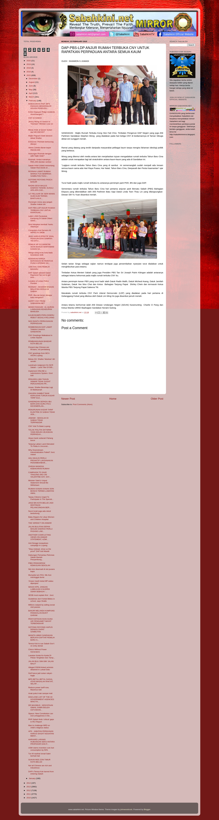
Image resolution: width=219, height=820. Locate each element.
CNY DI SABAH (35, 118)
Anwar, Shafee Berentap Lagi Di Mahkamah (40, 388)
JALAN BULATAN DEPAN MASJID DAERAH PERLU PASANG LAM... (40, 529)
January (32, 778)
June (31, 86)
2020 (29, 61)
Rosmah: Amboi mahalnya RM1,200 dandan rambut (39, 160)
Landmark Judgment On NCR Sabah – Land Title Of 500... (41, 366)
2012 (29, 790)
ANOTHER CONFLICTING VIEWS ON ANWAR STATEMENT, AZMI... (39, 537)
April (31, 93)
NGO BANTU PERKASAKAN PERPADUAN (40, 322)
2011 (29, 794)
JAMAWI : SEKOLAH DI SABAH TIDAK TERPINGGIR (38, 420)
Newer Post (68, 398)
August (32, 82)
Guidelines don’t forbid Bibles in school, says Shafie (41, 600)
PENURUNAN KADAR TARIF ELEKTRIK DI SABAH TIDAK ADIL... (41, 412)
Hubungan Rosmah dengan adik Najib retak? (39, 155)
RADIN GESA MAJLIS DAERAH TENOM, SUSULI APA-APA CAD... (40, 188)
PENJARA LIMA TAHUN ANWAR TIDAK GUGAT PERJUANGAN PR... (39, 381)
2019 (29, 64)
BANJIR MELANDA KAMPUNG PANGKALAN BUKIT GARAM (41, 613)
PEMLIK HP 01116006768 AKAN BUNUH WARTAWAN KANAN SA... (41, 246)
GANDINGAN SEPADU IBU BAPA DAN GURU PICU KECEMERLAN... (40, 404)
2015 (29, 75)
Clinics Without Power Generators (37, 650)
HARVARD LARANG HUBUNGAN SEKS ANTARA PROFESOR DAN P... (41, 741)
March (31, 97)
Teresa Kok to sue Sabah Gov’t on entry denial (41, 645)
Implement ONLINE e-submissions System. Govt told (40, 373)
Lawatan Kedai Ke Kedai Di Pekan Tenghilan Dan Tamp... (41, 656)
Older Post (157, 398)
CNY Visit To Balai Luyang (39, 426)
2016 (29, 72)
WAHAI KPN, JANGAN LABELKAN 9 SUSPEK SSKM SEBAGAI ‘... (39, 589)
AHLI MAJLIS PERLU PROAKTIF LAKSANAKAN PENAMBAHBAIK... (40, 460)
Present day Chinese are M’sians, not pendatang (39, 348)
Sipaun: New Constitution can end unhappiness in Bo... (40, 714)
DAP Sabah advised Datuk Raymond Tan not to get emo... (39, 275)
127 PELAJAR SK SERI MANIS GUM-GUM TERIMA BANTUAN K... (41, 196)
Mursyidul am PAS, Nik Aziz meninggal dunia (40, 576)
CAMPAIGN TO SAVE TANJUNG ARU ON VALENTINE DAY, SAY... (39, 474)
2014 (29, 783)
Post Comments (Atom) (82, 404)
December (33, 78)
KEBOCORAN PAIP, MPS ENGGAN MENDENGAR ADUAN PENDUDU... (39, 106)
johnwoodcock (126, 809)
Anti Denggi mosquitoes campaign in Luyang (38, 544)
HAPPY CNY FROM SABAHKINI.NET (36, 302)
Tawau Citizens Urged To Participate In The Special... (40, 498)
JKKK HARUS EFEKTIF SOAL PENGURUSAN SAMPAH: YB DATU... (41, 238)
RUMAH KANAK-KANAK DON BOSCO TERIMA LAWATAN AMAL (41, 491)
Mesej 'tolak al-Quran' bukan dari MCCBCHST (40, 131)
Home (112, 398)
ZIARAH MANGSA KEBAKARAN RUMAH (38, 467)
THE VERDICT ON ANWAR (40, 523)
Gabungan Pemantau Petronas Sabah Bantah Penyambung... (41, 557)
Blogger (147, 809)
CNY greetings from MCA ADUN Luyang (38, 354)
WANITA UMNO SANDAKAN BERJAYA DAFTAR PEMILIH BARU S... (41, 637)
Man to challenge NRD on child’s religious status (39, 726)
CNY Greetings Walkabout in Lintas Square (40, 336)
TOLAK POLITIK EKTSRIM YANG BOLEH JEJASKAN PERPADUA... (40, 432)
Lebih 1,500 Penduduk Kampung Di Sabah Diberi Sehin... (40, 218)
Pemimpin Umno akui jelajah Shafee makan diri (40, 203)
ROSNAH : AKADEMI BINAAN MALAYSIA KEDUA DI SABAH (41, 289)
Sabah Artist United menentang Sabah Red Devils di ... (41, 166)
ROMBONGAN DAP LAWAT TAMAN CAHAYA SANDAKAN (40, 329)
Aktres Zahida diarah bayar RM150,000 (39, 149)
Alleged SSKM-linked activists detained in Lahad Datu (40, 668)
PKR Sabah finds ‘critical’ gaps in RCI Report (41, 720)
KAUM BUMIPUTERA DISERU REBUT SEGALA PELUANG (41, 316)
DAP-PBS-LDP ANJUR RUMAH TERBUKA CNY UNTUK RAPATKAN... (41, 210)
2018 (29, 68)
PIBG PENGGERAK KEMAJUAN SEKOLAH (39, 564)
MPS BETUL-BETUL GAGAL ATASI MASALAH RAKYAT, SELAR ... (40, 681)
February (33, 101)
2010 (29, 798)
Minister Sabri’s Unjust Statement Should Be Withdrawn (38, 482)
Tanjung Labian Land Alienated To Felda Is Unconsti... (41, 445)
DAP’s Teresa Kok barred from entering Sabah (41, 772)
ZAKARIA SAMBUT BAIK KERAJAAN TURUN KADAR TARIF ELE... (41, 395)
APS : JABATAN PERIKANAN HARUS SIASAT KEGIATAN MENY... (41, 733)
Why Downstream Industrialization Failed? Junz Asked (41, 452)
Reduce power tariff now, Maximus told (38, 688)
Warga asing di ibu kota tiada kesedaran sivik (40, 254)
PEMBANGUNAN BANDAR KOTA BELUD (40, 342)
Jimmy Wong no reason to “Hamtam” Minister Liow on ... (40, 124)
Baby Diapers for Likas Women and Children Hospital (41, 518)
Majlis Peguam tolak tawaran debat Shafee (40, 137)
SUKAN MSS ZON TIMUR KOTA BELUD (39, 761)
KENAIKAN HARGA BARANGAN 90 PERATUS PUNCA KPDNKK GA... (40, 261)
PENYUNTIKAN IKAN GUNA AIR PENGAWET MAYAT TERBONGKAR (40, 621)
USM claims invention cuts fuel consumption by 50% (41, 749)
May (31, 90)
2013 (29, 787)
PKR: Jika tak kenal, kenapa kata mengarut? (40, 296)
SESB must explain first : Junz (41, 595)
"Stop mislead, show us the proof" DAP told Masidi (39, 550)
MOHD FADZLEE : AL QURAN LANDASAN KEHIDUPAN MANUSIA (41, 309)
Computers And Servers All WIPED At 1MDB (39, 231)
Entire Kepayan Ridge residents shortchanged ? (41, 113)
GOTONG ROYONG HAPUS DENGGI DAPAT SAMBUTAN (40, 629)
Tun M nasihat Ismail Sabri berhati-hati (39, 755)
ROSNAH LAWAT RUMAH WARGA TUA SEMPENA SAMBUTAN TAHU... (39, 173)
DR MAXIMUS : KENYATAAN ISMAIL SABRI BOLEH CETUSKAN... (40, 707)
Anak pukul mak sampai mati (40, 693)
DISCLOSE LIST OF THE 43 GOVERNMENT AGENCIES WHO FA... (41, 699)
